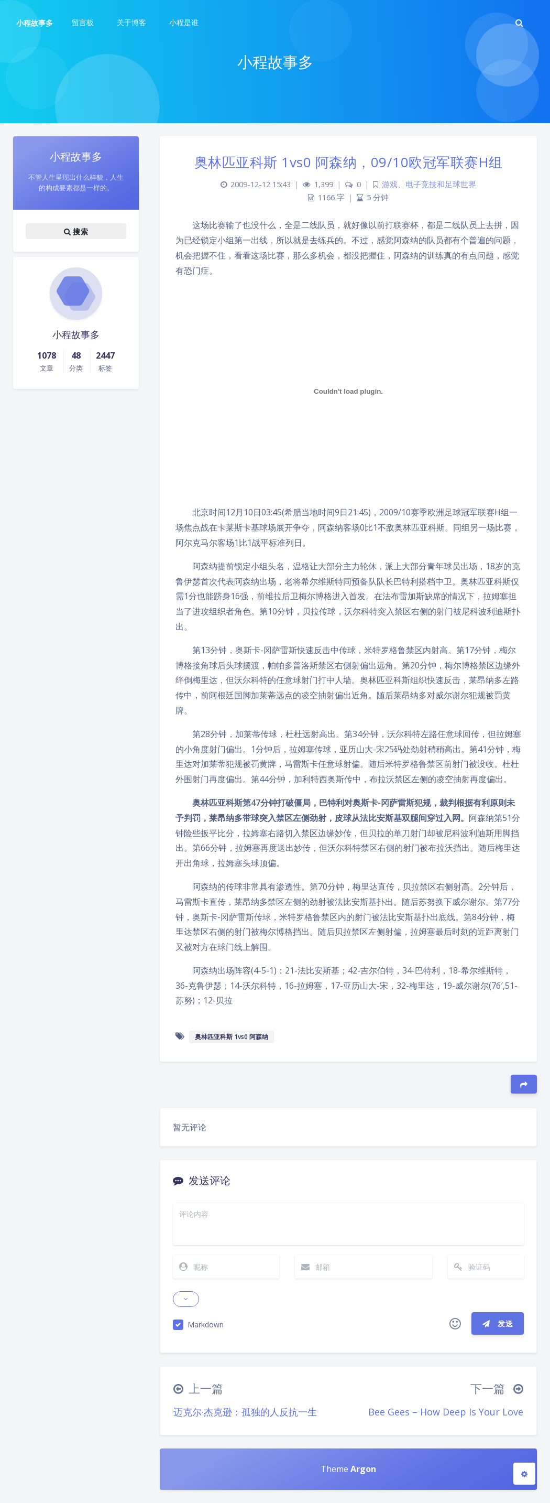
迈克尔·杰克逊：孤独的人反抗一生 (245, 1411)
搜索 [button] (76, 231)
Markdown (206, 1324)
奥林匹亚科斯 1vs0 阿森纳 (231, 1036)
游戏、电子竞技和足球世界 (429, 184)
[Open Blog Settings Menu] (524, 1474)
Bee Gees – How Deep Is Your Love (445, 1411)
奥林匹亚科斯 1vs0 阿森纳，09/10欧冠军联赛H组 (348, 162)
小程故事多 (34, 23)
